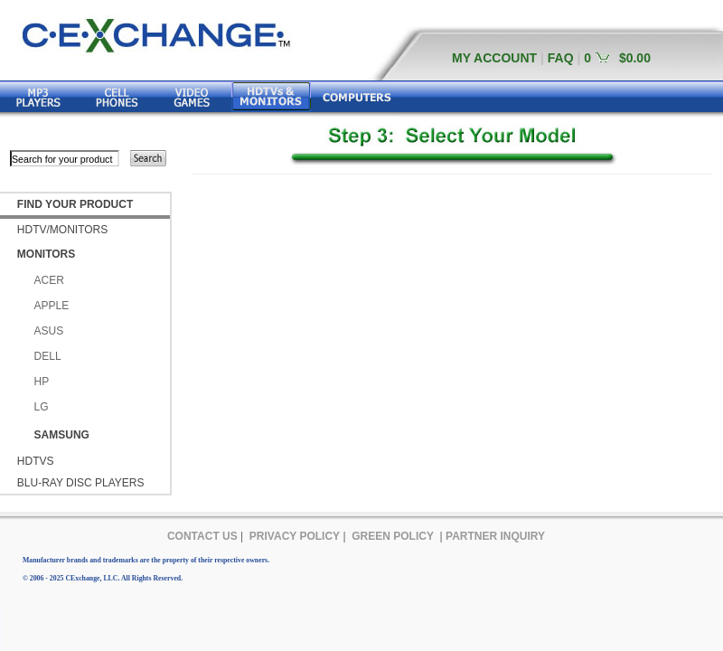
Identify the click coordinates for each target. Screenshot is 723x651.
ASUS (49, 331)
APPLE (52, 305)
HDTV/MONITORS (62, 229)
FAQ (561, 58)
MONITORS (46, 254)
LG (41, 407)
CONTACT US (202, 536)
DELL (47, 356)
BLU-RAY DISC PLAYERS (81, 482)
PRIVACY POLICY (294, 536)
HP (42, 381)
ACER (49, 280)
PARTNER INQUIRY (495, 536)
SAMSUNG (61, 435)
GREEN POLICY (393, 536)
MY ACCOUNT (494, 58)
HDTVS (35, 461)
